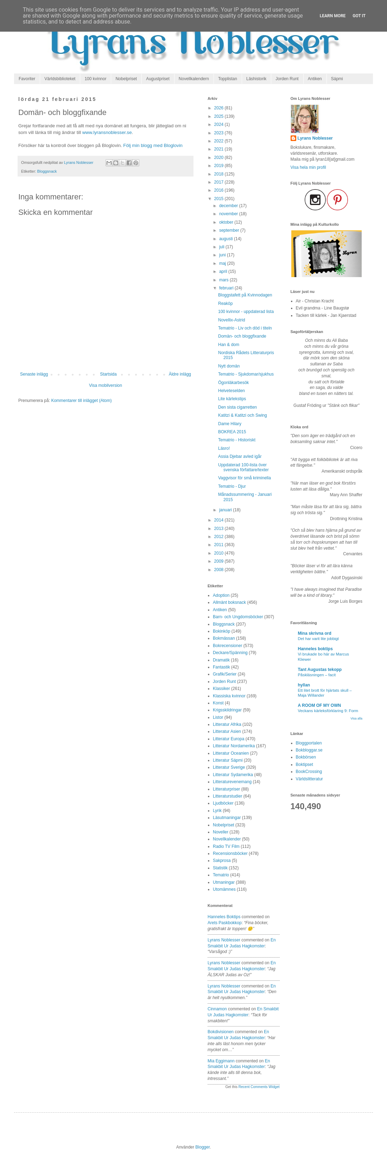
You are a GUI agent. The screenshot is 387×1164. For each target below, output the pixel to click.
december (229, 205)
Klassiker (221, 688)
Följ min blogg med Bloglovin (153, 145)
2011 (219, 544)
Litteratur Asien (227, 731)
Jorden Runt (286, 78)
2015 (219, 198)
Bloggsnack (47, 171)
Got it (359, 15)
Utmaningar (224, 882)
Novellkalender (227, 839)
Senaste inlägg (34, 374)
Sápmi (337, 78)
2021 (219, 149)
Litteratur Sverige (229, 767)
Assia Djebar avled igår (239, 456)
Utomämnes (224, 889)
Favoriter (27, 78)
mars (224, 279)
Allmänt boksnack (229, 602)
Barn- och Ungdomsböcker (238, 616)
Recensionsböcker (230, 853)
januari (226, 509)
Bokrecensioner (227, 645)
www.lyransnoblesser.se (107, 132)
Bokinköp (221, 631)
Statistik (220, 867)
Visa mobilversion (105, 385)
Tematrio (221, 874)
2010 (219, 553)
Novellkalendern (194, 78)
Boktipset (304, 764)
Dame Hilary (229, 423)
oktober (226, 222)
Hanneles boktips (224, 916)
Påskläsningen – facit (317, 675)
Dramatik (221, 660)
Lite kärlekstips (232, 398)
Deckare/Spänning (230, 652)
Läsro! (224, 448)
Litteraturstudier (227, 796)
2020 (219, 157)
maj (223, 263)
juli (222, 246)
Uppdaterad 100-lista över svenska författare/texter (243, 467)
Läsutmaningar (227, 817)
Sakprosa (222, 860)
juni (223, 254)
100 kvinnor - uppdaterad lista (246, 311)
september (229, 230)
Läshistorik (256, 78)
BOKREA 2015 (232, 431)
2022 (219, 141)
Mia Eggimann (221, 1061)
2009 (219, 561)
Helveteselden (231, 390)
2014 (219, 520)
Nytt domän (229, 366)
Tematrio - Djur (232, 486)
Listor (218, 717)
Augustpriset (158, 78)
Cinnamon (217, 1008)
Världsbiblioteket (59, 78)
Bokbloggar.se (309, 750)
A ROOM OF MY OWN (319, 705)
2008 (219, 569)
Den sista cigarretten (237, 407)
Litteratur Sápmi (228, 760)
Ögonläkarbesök (233, 382)
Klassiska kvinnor (229, 695)
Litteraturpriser (226, 789)
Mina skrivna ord (314, 633)
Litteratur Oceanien (231, 753)
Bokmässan (224, 638)
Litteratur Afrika (227, 724)
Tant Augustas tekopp (320, 669)
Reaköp (225, 303)
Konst (218, 703)
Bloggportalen (309, 743)
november (229, 213)
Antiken (315, 78)
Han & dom (228, 344)
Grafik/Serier (224, 674)
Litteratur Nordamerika (234, 745)
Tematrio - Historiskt (236, 439)
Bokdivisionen (221, 1031)
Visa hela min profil (308, 167)
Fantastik (221, 667)
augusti (226, 238)
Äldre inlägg (180, 374)
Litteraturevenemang (232, 781)
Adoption (221, 595)
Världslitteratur (309, 778)
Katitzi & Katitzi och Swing (242, 415)
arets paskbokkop (225, 922)
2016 (219, 190)
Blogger (202, 1147)
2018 (219, 174)
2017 (219, 182)
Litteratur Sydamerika (233, 774)
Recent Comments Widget (259, 1087)
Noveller (220, 832)
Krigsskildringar (227, 710)
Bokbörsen (306, 757)
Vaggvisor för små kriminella (244, 477)
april (223, 271)
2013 (219, 528)
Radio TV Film (226, 846)
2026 (219, 107)
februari (227, 288)
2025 (219, 116)
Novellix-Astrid (231, 320)
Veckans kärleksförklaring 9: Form (328, 711)
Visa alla (356, 718)
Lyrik (217, 810)
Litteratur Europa (228, 738)
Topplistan (227, 78)
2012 (219, 536)
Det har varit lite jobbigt (318, 639)
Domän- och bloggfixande (242, 336)
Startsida (108, 374)
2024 (219, 124)
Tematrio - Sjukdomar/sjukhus (246, 374)
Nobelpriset (126, 78)
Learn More (333, 15)
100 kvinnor (95, 78)
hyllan (304, 685)
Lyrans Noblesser (224, 940)
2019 (219, 165)
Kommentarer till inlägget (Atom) (81, 400)
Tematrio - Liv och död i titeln (245, 328)
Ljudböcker (223, 803)
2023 (219, 132)
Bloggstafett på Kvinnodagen (245, 295)
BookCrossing (309, 771)
